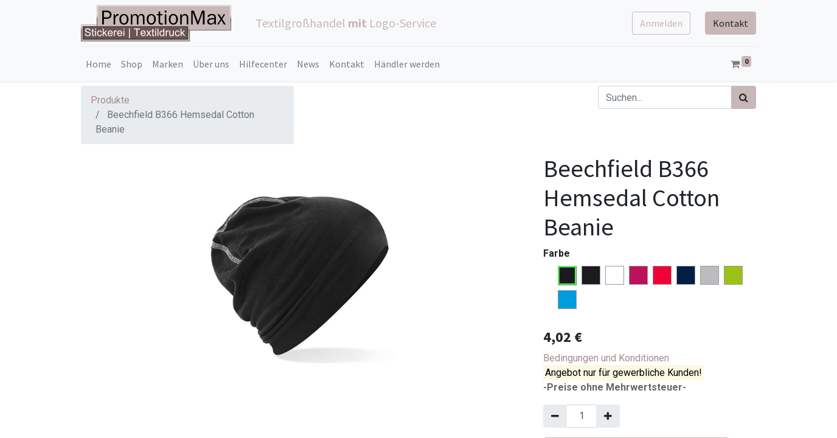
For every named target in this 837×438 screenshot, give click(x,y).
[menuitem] (98, 64)
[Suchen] (743, 97)
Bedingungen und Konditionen (606, 358)
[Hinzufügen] (608, 416)
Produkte (110, 100)
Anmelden (661, 23)
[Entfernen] (555, 416)
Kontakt (730, 23)
